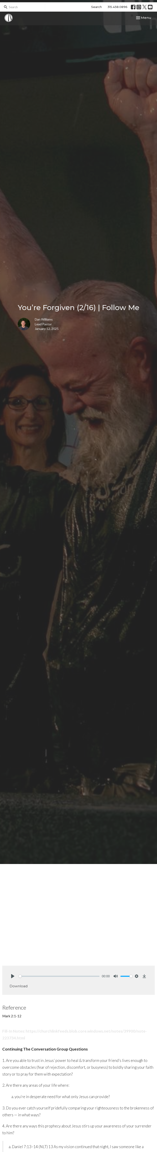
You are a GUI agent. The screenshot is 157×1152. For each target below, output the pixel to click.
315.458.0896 (117, 7)
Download (18, 986)
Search (96, 7)
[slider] (59, 976)
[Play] (12, 976)
